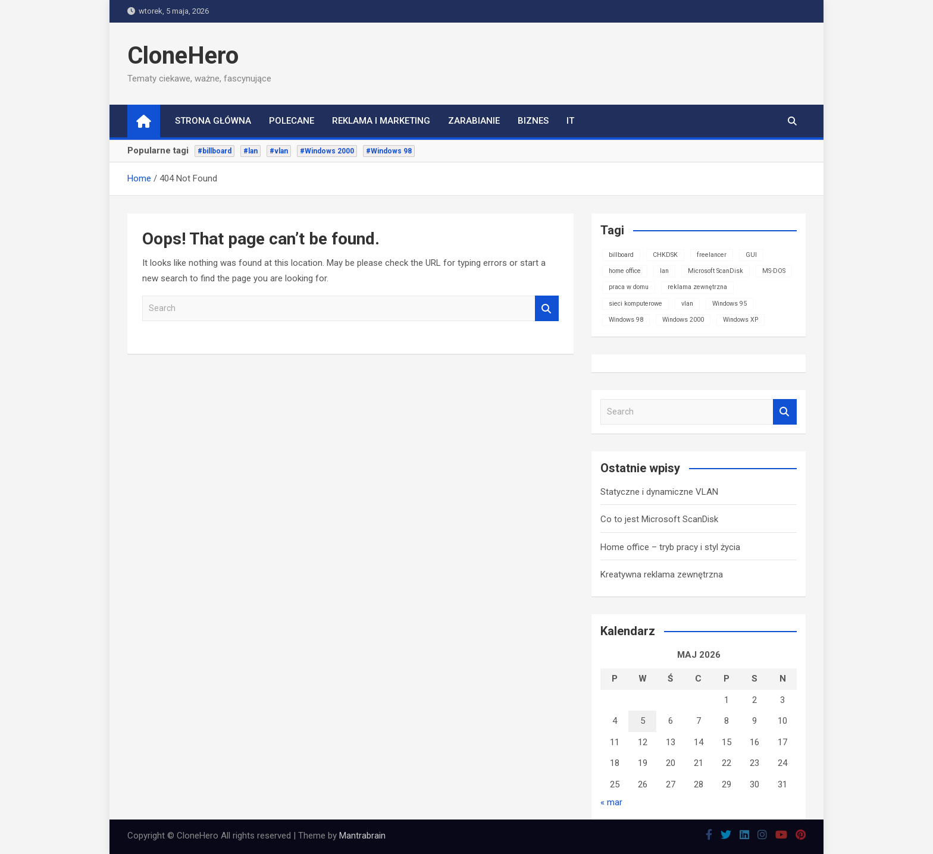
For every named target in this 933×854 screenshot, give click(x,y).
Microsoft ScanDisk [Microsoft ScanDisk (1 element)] (715, 271)
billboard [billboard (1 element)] (621, 255)
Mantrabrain (362, 835)
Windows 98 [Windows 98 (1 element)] (626, 320)
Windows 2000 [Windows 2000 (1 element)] (683, 320)
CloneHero (183, 56)
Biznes (533, 120)
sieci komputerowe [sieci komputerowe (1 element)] (635, 303)
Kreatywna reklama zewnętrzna (661, 574)
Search (547, 308)
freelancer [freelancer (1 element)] (712, 255)
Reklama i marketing (381, 120)
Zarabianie (474, 120)
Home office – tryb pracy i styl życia (670, 547)
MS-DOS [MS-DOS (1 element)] (773, 271)
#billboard (214, 151)
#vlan (279, 151)
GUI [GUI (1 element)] (751, 255)
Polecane (291, 120)
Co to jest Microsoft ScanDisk (659, 519)
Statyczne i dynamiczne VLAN (659, 491)
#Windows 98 (389, 151)
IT (570, 120)
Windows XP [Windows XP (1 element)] (740, 320)
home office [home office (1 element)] (625, 271)
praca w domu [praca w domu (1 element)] (629, 287)
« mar (611, 802)
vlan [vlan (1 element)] (687, 303)
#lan (250, 151)
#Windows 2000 (327, 151)
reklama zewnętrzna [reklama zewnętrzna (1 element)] (697, 287)
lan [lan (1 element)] (664, 271)
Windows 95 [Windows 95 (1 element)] (729, 303)
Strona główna (213, 120)
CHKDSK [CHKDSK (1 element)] (665, 255)
